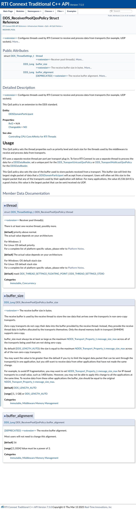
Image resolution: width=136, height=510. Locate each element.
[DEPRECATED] (88, 76)
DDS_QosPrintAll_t (20, 347)
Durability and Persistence (21, 370)
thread (83, 53)
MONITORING (24, 177)
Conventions (13, 30)
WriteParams (18, 324)
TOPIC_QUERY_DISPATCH (29, 245)
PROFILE (21, 196)
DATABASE (22, 95)
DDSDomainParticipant (65, 118)
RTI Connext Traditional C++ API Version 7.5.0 (28, 507)
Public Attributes (114, 15)
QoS (14, 79)
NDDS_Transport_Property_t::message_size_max (74, 365)
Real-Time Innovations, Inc (98, 507)
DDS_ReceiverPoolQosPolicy (32, 213)
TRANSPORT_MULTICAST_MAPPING (34, 255)
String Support (18, 343)
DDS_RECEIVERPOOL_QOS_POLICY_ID (37, 216)
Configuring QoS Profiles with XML (26, 376)
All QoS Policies (22, 82)
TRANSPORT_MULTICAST (29, 252)
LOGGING (21, 173)
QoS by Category (22, 307)
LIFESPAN (21, 164)
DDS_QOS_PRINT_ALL (22, 350)
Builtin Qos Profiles (21, 330)
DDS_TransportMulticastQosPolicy (65, 174)
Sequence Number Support (24, 66)
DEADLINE (22, 121)
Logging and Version (19, 360)
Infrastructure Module (20, 53)
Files (60, 11)
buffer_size (86, 61)
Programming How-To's (18, 383)
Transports (14, 353)
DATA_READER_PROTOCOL (30, 98)
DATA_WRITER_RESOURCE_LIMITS (33, 115)
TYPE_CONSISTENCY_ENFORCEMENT (35, 268)
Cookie (15, 317)
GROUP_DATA (23, 157)
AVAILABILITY (23, 89)
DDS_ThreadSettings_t (67, 53)
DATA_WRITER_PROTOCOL (30, 111)
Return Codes (18, 72)
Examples (71, 11)
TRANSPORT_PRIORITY (28, 258)
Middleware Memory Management (85, 443)
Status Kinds (18, 75)
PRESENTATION (24, 193)
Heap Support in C (20, 327)
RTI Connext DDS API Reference (22, 36)
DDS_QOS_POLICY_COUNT (30, 301)
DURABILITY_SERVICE (27, 141)
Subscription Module (19, 49)
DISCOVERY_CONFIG (27, 131)
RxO (55, 128)
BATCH (20, 92)
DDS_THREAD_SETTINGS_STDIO (66, 292)
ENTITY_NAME (24, 147)
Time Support (18, 59)
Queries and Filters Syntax (22, 356)
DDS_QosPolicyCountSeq (28, 294)
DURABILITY (23, 138)
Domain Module (17, 39)
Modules (20, 11)
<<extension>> (54, 35)
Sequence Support (20, 340)
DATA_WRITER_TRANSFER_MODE (33, 118)
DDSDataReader (116, 166)
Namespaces (34, 11)
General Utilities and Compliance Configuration (31, 363)
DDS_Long (73, 61)
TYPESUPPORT (24, 272)
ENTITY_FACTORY (25, 144)
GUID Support (18, 62)
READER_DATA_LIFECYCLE (29, 206)
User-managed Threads (22, 334)
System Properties (18, 373)
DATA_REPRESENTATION (29, 105)
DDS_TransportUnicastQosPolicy (85, 170)
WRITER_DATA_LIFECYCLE (29, 278)
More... (97, 39)
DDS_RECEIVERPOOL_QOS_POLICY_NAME (39, 219)
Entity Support (19, 311)
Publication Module (19, 46)
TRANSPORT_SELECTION (29, 262)
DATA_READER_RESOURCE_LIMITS (33, 102)
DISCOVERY (22, 128)
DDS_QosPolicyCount (27, 291)
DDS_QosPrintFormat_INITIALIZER (33, 298)
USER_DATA (22, 275)
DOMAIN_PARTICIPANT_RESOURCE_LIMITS (37, 134)
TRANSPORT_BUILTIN (27, 249)
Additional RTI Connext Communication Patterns (32, 379)
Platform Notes (120, 264)
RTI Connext (10, 20)
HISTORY (21, 154)
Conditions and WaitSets (23, 314)
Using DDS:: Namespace (18, 33)
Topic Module (16, 43)
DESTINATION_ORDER (28, 124)
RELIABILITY (22, 226)
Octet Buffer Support (22, 337)
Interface (11, 386)
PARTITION (22, 190)
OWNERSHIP (23, 183)
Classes (49, 11)
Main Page (8, 11)
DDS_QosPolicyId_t (26, 304)
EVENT (20, 151)
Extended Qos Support (27, 285)
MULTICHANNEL (25, 180)
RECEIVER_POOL (25, 209)
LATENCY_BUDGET (26, 160)
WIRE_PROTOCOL (25, 281)
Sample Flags (18, 321)
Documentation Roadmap (19, 26)
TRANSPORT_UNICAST (28, 265)
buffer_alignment (89, 73)
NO (69, 131)
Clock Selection (19, 56)
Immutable (60, 302)
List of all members (128, 15)
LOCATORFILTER (25, 170)
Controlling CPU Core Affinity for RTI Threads (77, 141)
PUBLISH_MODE (25, 203)
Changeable (59, 131)
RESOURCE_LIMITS (26, 229)
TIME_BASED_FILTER (27, 239)
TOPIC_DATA (23, 242)
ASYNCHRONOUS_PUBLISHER (31, 85)
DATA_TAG (22, 108)
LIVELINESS (22, 167)
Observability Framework (21, 366)
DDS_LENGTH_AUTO (29, 223)
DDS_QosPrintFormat (27, 288)
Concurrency (73, 302)
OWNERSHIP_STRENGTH (29, 187)
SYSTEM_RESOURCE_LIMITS (30, 236)
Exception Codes (20, 69)
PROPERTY (22, 200)
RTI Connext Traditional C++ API (17, 17)
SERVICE (21, 232)
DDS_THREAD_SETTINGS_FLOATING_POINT (88, 289)
